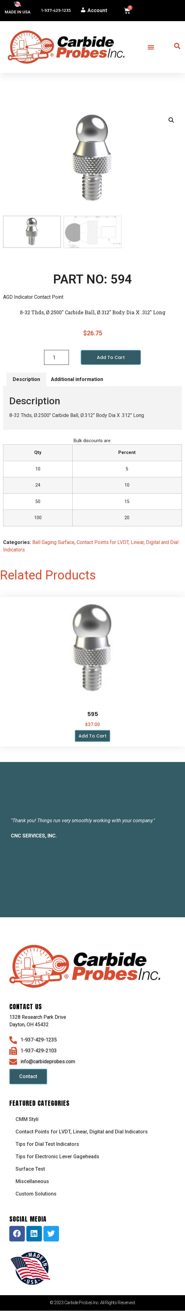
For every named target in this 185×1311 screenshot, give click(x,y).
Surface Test (30, 1169)
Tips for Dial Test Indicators (47, 1144)
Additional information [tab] (77, 380)
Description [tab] (26, 380)
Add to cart (111, 358)
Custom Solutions (36, 1194)
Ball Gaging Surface (53, 543)
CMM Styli (27, 1120)
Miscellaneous (32, 1182)
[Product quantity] (56, 358)
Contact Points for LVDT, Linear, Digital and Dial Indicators (82, 1132)
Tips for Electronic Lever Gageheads (57, 1157)
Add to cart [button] (92, 736)
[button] (151, 47)
